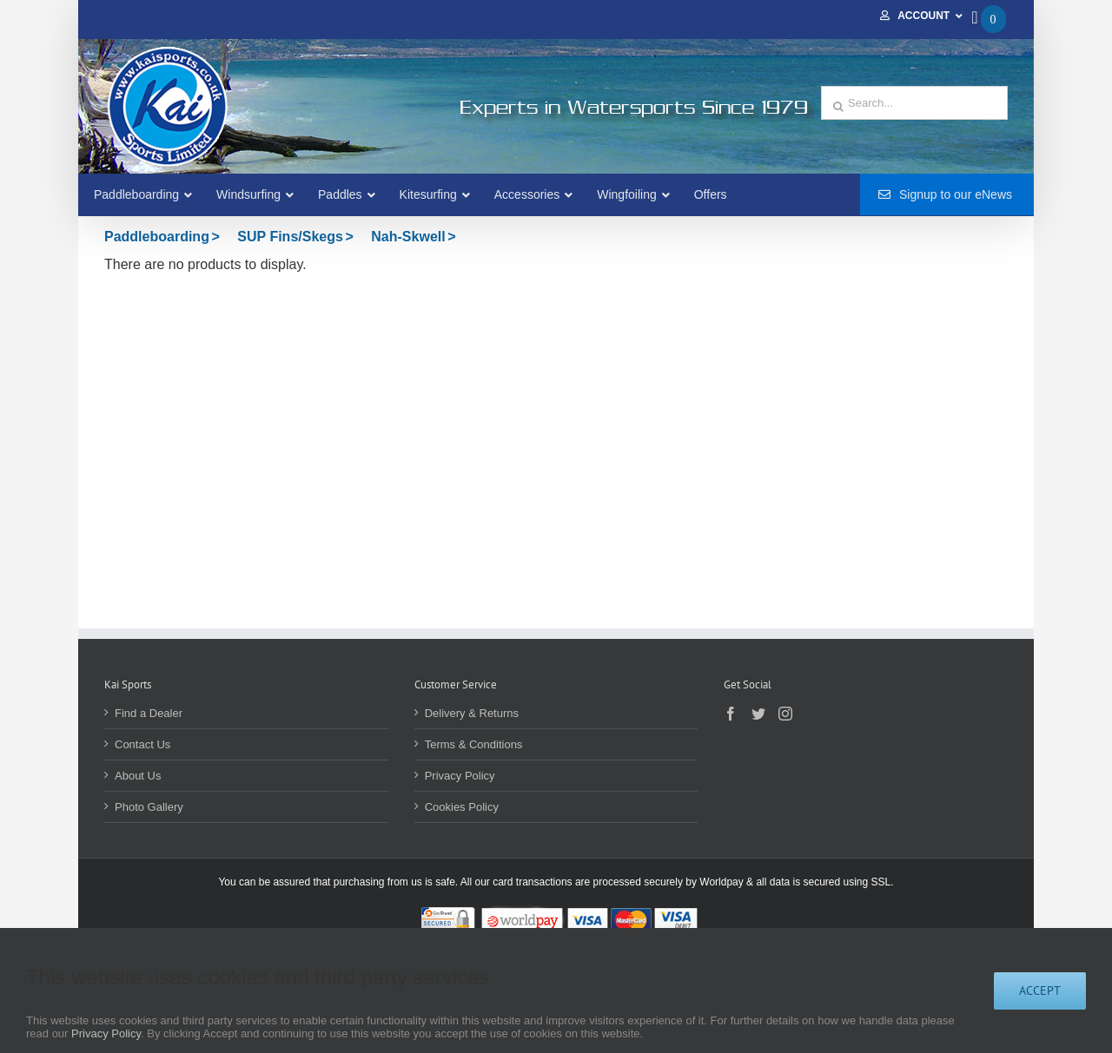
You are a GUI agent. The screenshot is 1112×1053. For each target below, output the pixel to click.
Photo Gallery (149, 806)
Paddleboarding (156, 236)
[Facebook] (731, 714)
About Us (138, 775)
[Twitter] (758, 714)
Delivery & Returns (472, 713)
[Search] (838, 106)
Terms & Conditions (474, 744)
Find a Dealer (148, 713)
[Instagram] (785, 714)
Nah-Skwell (408, 236)
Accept (1040, 990)
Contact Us (142, 744)
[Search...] (914, 103)
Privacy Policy (460, 775)
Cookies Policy (462, 806)
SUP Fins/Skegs (290, 236)
